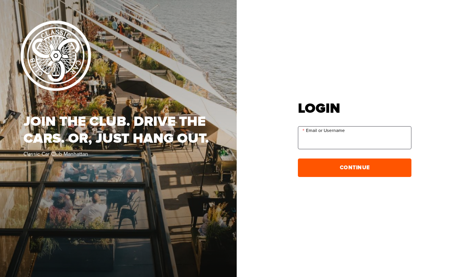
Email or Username (325, 130)
